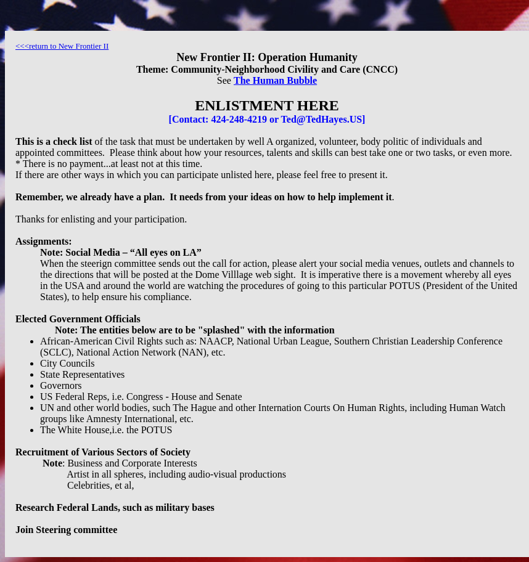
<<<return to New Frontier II (62, 46)
